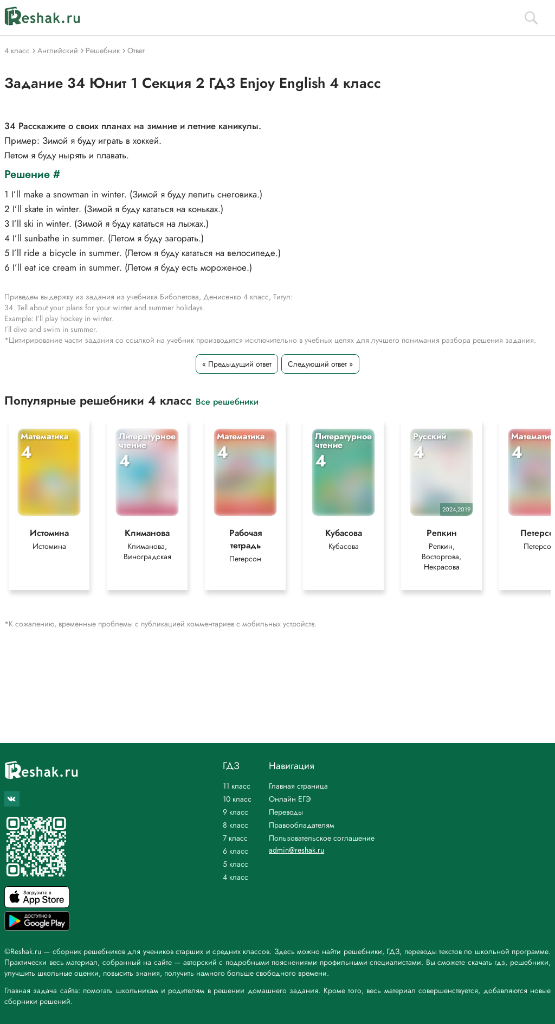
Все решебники (227, 401)
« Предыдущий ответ (237, 364)
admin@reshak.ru (296, 849)
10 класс (237, 798)
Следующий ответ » (320, 364)
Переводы (286, 812)
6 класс (235, 851)
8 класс (235, 825)
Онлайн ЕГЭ (290, 798)
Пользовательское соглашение (322, 838)
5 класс (235, 864)
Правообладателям (301, 825)
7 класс (235, 838)
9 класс (235, 812)
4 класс (235, 877)
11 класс (236, 785)
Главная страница (298, 785)
